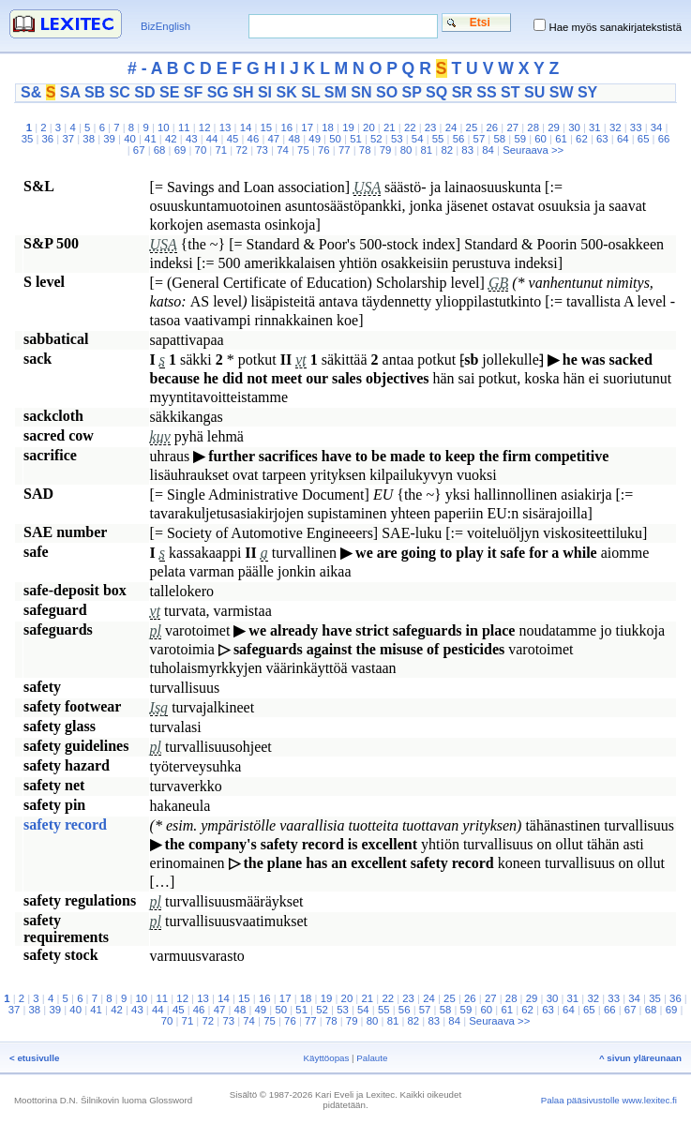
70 (201, 150)
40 (130, 138)
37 (68, 138)
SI (265, 92)
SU (534, 92)
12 (205, 127)
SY (587, 92)
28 (533, 127)
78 (365, 150)
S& (31, 92)
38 (89, 138)
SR (462, 92)
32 (615, 127)
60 (540, 138)
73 (262, 150)
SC (120, 92)
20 (369, 127)
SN (361, 92)
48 (294, 138)
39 (109, 138)
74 (283, 150)
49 (314, 138)
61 (561, 138)
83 (467, 150)
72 (241, 150)
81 (427, 150)
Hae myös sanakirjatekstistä (615, 27)
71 (221, 150)
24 (451, 127)
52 (376, 138)
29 (554, 127)
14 (246, 127)
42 (171, 138)
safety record (65, 824)
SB (94, 92)
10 (164, 127)
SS (486, 92)
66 (664, 138)
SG (218, 92)
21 (389, 127)
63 (602, 138)
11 (184, 127)
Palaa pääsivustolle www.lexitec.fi (609, 1100)
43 (192, 138)
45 (233, 138)
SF (193, 92)
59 (520, 138)
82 (447, 150)
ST (510, 92)
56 (459, 138)
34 (657, 127)
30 (574, 127)
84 (488, 150)
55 (438, 138)
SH (243, 92)
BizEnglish (165, 26)
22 (410, 127)
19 (348, 127)
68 (160, 150)
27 (512, 127)
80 (406, 150)
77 (344, 150)
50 (335, 138)
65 (644, 138)
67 (139, 150)
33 (636, 127)
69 (180, 150)
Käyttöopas (327, 1058)
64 (623, 138)
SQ (436, 92)
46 (254, 138)
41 (150, 138)
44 (212, 138)
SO (387, 92)
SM (335, 92)
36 (48, 138)
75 (303, 150)
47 (274, 138)
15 (267, 127)
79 (386, 150)
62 (582, 138)
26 (493, 127)
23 (431, 127)
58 (499, 138)
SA (70, 92)
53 (397, 138)
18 (328, 127)
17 (307, 127)
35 (28, 138)
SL (310, 92)
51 (356, 138)
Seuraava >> (533, 150)
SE (169, 92)
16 (286, 127)
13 (225, 127)
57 (479, 138)
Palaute (371, 1058)
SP (412, 92)
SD (144, 92)
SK (287, 92)
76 (324, 150)
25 (472, 127)
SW (561, 92)
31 (595, 127)
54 (418, 138)
